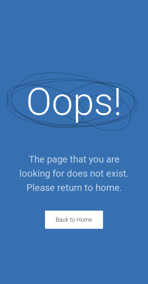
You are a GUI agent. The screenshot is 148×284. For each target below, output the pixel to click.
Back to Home (74, 219)
